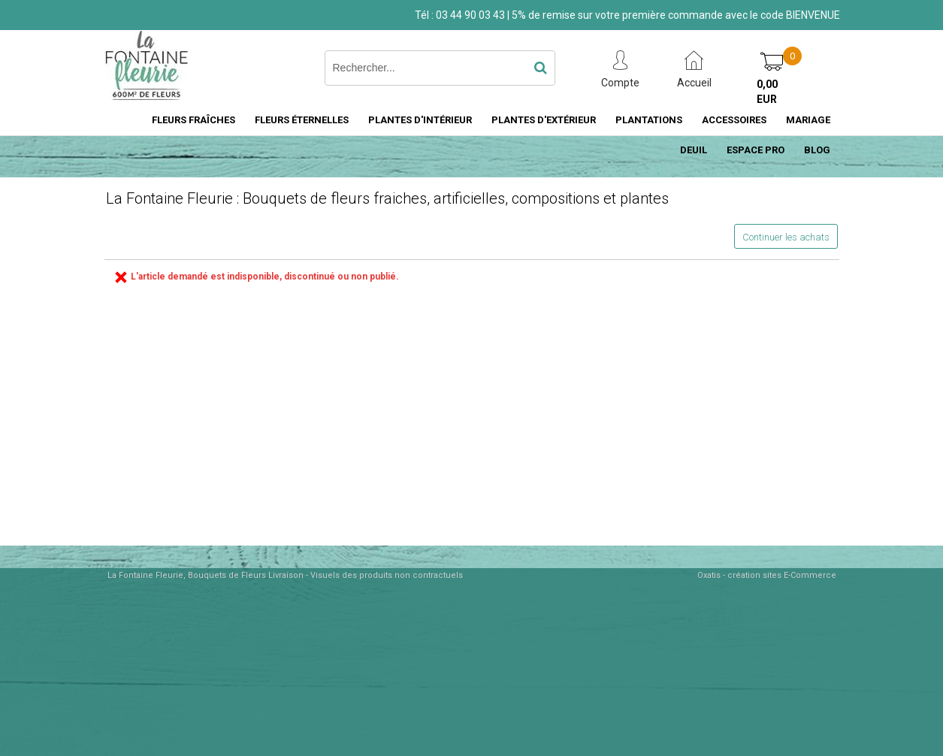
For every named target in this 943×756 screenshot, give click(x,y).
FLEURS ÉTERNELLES (302, 119)
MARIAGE (808, 119)
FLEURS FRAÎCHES (193, 119)
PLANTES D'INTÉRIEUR (420, 119)
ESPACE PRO (755, 150)
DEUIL (693, 150)
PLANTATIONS (648, 119)
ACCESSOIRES (734, 119)
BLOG (817, 150)
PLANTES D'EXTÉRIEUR (543, 119)
